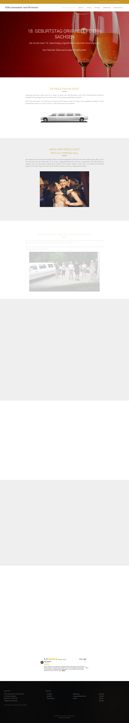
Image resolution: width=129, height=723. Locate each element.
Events (81, 7)
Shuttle (101, 698)
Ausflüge (49, 694)
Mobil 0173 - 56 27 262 (10, 698)
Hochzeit (49, 696)
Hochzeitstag (50, 698)
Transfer (101, 696)
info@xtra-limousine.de (10, 701)
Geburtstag (76, 694)
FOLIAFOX (67, 717)
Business (101, 694)
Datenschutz (118, 7)
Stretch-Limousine (68, 7)
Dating (75, 698)
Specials (101, 701)
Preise (89, 7)
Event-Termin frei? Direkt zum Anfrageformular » (110, 2)
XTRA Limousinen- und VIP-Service (21, 7)
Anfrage (97, 7)
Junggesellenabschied (79, 696)
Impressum (107, 7)
